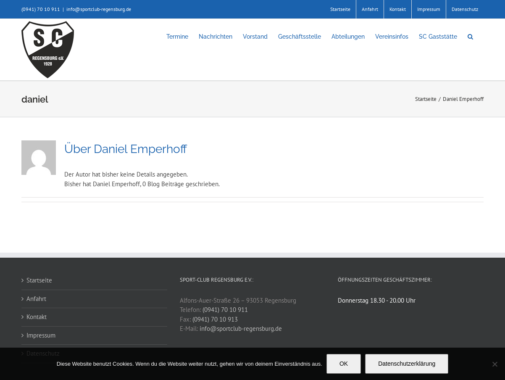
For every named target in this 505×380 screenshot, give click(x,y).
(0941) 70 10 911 (225, 310)
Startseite (39, 280)
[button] (470, 36)
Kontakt (36, 317)
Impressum (40, 335)
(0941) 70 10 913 (215, 319)
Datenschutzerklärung (406, 363)
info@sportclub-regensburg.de (98, 9)
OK (343, 363)
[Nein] (494, 364)
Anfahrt (36, 299)
